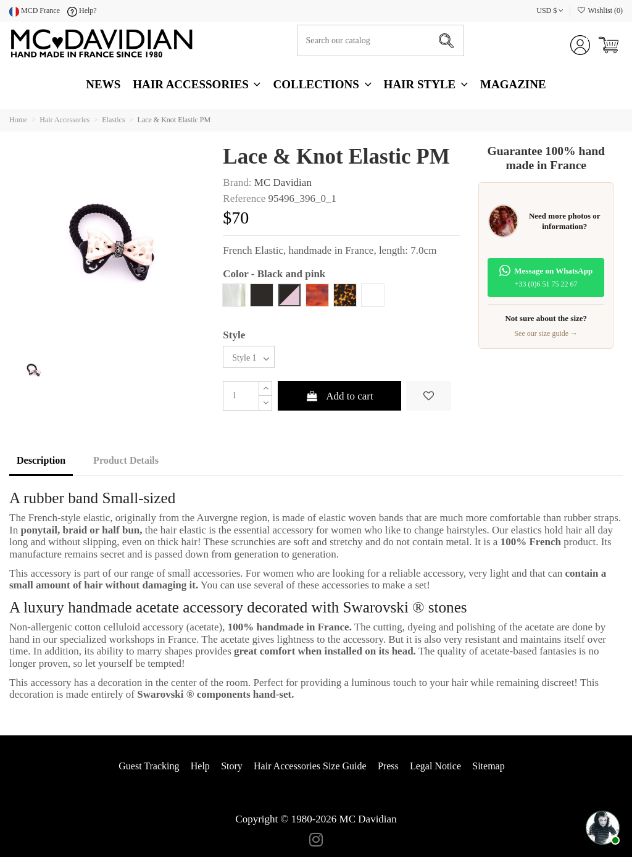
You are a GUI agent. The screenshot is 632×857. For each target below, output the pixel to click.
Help (200, 766)
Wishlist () (599, 10)
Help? (82, 10)
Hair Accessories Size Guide (310, 766)
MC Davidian (283, 182)
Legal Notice (435, 766)
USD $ (549, 10)
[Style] (249, 357)
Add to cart (339, 396)
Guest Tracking (148, 766)
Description (41, 460)
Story (232, 766)
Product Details (126, 460)
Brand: (237, 182)
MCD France (34, 10)
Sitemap (488, 766)
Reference (244, 198)
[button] (426, 84)
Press (388, 766)
